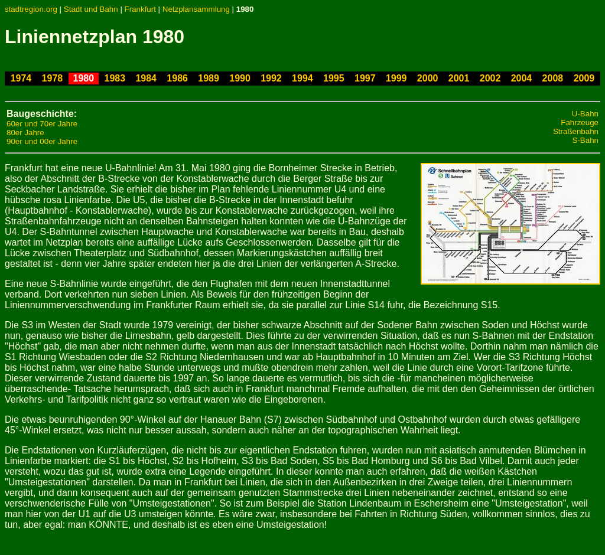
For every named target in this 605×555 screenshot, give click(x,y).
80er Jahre (25, 132)
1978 (52, 78)
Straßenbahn (576, 131)
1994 (302, 78)
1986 (177, 78)
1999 (396, 78)
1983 (114, 78)
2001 (459, 78)
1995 (333, 78)
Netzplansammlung (196, 9)
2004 (521, 78)
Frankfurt (140, 9)
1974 (21, 78)
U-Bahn (585, 113)
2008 (553, 78)
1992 (271, 78)
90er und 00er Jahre (41, 141)
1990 (240, 78)
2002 (490, 78)
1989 (208, 78)
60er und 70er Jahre (41, 123)
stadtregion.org (31, 9)
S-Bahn (586, 140)
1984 (146, 78)
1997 (365, 78)
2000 (427, 78)
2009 (584, 78)
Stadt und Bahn (91, 9)
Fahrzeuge (580, 122)
